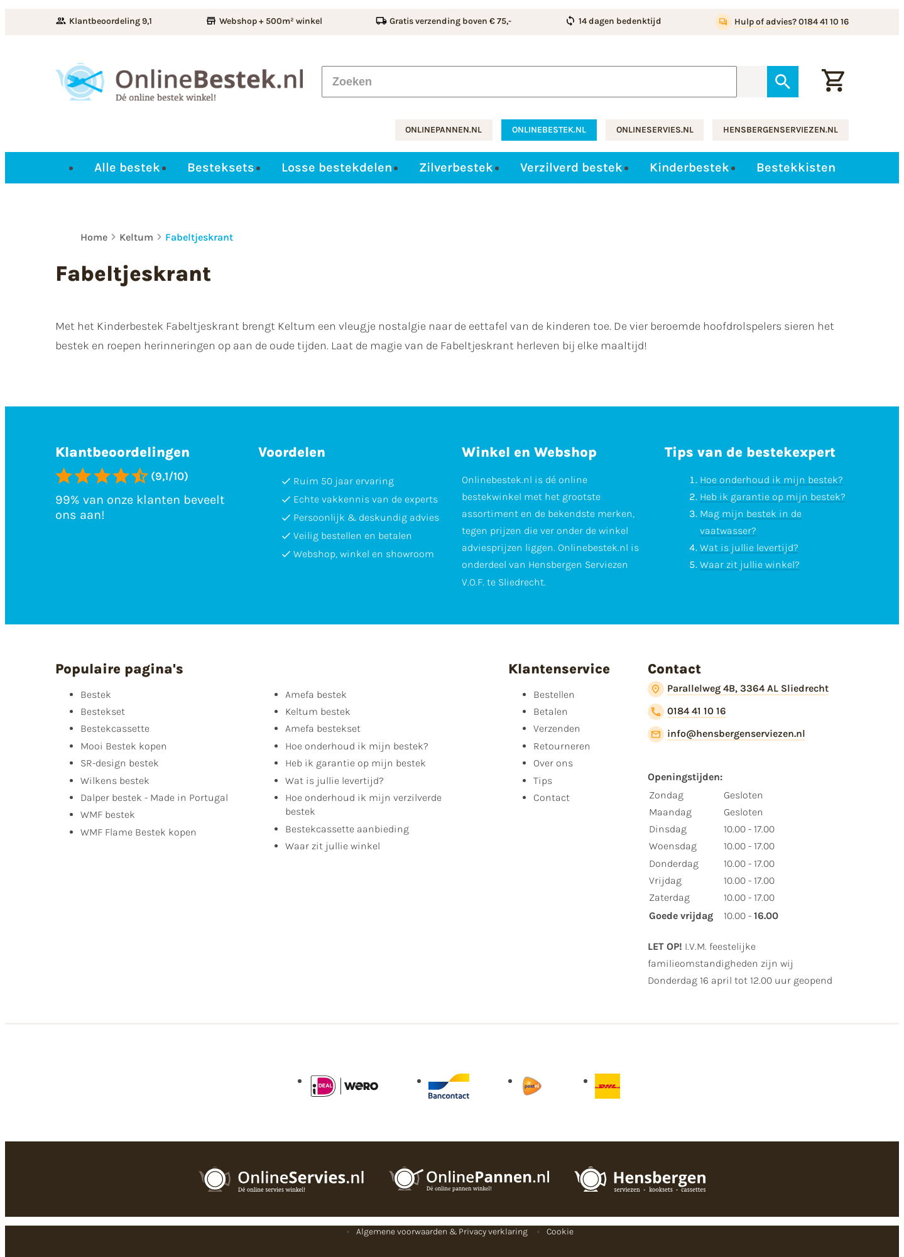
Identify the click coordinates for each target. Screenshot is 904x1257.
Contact (551, 797)
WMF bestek (107, 814)
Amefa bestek (316, 694)
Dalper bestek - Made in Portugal (154, 797)
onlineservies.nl (655, 129)
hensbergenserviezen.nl (780, 129)
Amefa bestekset (323, 728)
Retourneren (562, 746)
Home (93, 237)
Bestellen (554, 694)
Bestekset (102, 711)
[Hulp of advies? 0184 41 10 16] (782, 22)
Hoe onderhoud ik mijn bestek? (771, 480)
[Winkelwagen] (833, 81)
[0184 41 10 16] (687, 712)
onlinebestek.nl (549, 129)
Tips (542, 780)
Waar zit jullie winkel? (750, 564)
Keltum (136, 237)
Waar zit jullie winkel (332, 846)
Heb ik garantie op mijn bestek (355, 763)
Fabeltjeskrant (199, 237)
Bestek (95, 694)
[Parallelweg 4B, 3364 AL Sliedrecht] (738, 689)
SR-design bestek (119, 763)
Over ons (553, 763)
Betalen (550, 711)
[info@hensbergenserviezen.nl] (726, 734)
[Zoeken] (529, 81)
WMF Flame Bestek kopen (138, 832)
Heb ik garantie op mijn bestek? (773, 497)
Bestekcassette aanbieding (347, 829)
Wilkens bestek (115, 780)
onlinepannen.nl (443, 129)
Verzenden (556, 728)
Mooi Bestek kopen (123, 746)
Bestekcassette (115, 728)
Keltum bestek (318, 711)
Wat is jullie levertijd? (749, 547)
